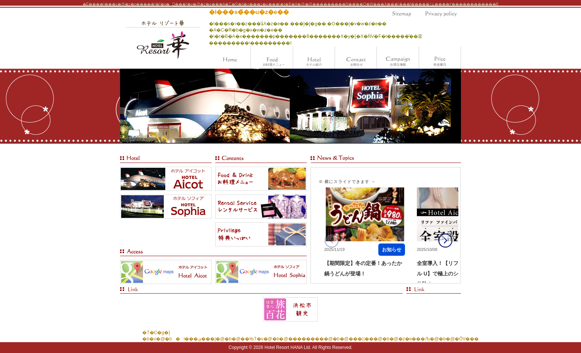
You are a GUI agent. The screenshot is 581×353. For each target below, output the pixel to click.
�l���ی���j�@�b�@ (206, 338)
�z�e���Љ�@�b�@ (426, 338)
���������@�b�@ (318, 338)
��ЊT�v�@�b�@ (264, 338)
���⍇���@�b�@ (373, 338)
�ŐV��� (467, 338)
